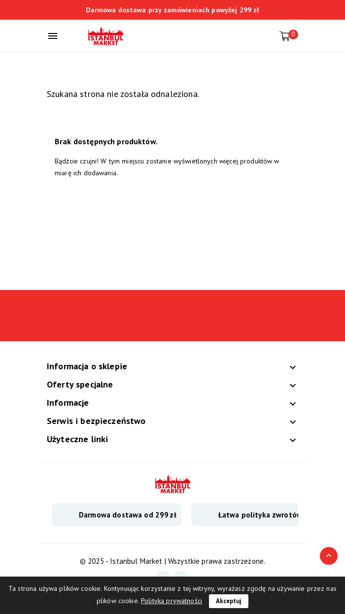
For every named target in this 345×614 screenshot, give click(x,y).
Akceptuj (229, 601)
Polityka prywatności (171, 600)
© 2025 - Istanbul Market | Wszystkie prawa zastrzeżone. (172, 561)
